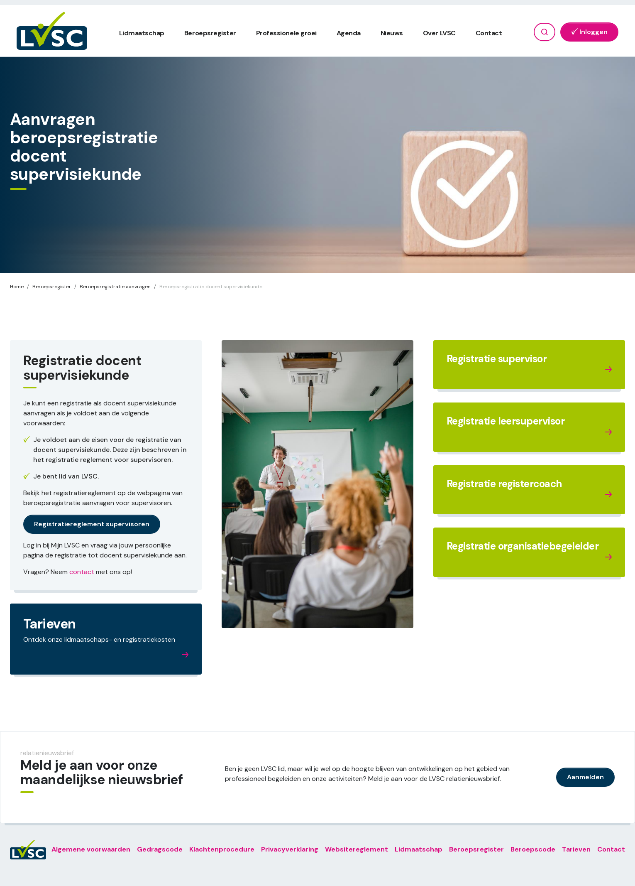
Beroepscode (532, 849)
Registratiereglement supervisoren (91, 524)
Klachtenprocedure (221, 849)
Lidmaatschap (141, 33)
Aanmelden (585, 777)
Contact (489, 33)
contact (81, 571)
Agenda (349, 33)
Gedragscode (160, 849)
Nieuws (392, 33)
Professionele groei (286, 33)
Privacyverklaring (289, 849)
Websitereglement (356, 849)
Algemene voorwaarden (90, 849)
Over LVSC (439, 33)
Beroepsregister (210, 33)
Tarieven (576, 849)
